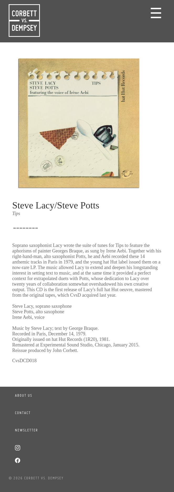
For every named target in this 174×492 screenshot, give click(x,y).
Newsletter (26, 430)
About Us (23, 395)
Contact (23, 412)
